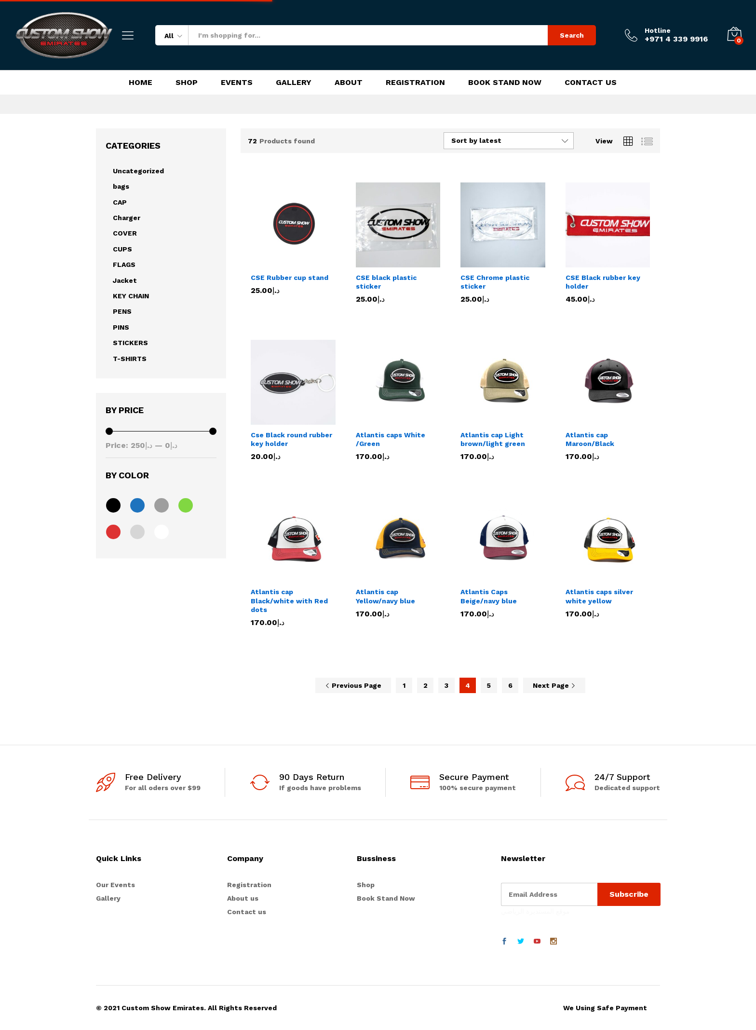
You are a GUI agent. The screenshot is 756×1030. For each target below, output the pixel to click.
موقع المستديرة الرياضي (535, 911)
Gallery (293, 82)
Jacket (125, 280)
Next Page (554, 685)
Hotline (658, 30)
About (349, 82)
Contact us (246, 912)
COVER (125, 233)
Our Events (115, 885)
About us (242, 898)
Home (140, 82)
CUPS (122, 249)
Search (572, 35)
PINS (121, 327)
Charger (126, 218)
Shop (187, 82)
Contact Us (591, 82)
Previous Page (353, 685)
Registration (415, 82)
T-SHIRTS (130, 358)
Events (237, 82)
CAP (120, 202)
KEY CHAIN (131, 296)
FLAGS (124, 264)
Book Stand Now (504, 82)
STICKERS (130, 343)
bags (121, 186)
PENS (122, 311)
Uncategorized (138, 171)
